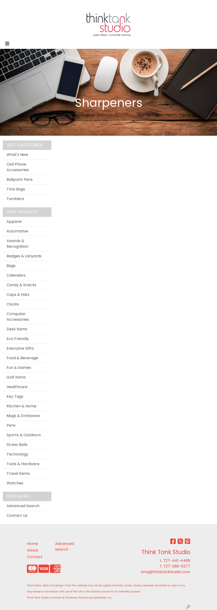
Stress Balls (17, 444)
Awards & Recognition (17, 243)
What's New (17, 154)
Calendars (16, 275)
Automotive (17, 231)
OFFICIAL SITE (16, 5)
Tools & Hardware (23, 464)
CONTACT (93, 5)
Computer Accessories (18, 316)
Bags (11, 265)
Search (165, 5)
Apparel (14, 221)
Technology (17, 454)
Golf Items (16, 377)
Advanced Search (23, 506)
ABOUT (38, 5)
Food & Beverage (22, 358)
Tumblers (15, 198)
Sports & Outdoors (24, 435)
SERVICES (64, 5)
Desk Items (17, 329)
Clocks (13, 304)
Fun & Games (19, 367)
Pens (11, 425)
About (32, 550)
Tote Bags (16, 189)
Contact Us (17, 515)
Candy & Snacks (21, 285)
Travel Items (18, 473)
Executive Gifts (20, 348)
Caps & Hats (18, 294)
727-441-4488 (176, 560)
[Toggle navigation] (7, 43)
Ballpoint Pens (20, 179)
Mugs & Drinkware (23, 415)
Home (32, 543)
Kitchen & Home (21, 406)
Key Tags (15, 396)
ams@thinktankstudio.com (165, 572)
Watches (15, 483)
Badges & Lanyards (24, 256)
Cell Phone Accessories (18, 167)
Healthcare (17, 387)
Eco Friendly (18, 338)
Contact (34, 557)
